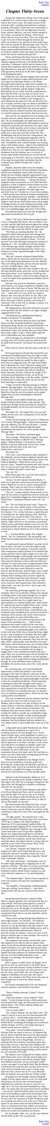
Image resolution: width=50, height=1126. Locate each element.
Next (47, 2)
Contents (45, 5)
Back (41, 2)
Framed (45, 1123)
